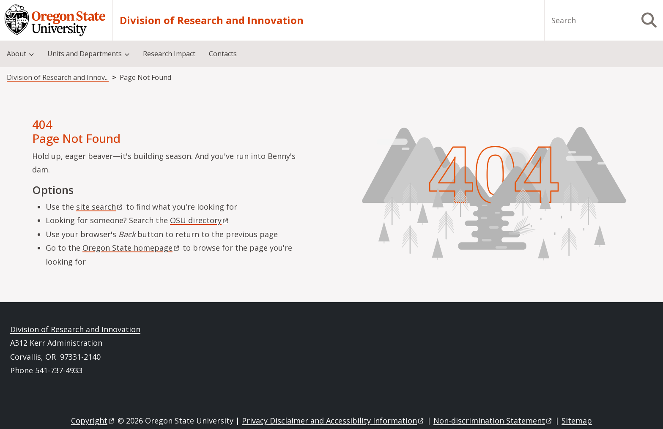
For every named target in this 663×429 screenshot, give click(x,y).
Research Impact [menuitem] (169, 53)
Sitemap (577, 420)
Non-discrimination (493, 420)
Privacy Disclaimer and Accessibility (333, 420)
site (100, 207)
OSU (200, 220)
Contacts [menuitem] (223, 53)
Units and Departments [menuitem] (84, 53)
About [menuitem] (16, 53)
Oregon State (131, 248)
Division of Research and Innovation (212, 20)
